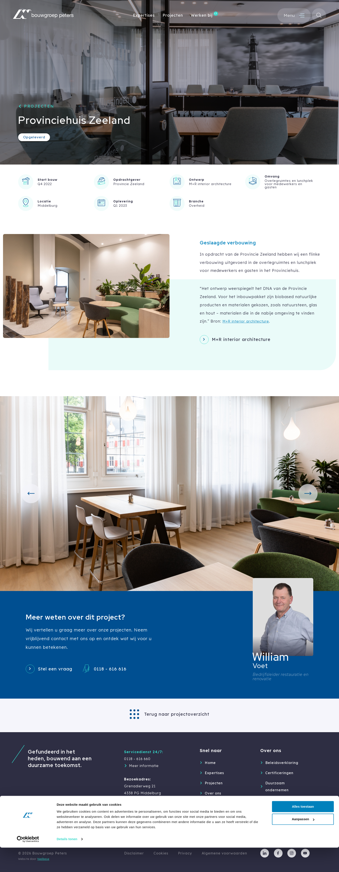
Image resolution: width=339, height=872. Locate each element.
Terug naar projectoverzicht (177, 715)
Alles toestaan (303, 831)
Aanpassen (303, 844)
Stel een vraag (57, 670)
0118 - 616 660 (137, 759)
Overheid (197, 205)
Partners (273, 810)
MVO (269, 800)
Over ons (213, 793)
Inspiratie (214, 813)
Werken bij (202, 15)
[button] (32, 494)
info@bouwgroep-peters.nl (148, 807)
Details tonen (67, 863)
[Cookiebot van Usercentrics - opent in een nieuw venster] (28, 863)
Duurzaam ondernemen (277, 786)
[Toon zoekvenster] (318, 15)
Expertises (144, 15)
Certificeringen (279, 773)
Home (210, 763)
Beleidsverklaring (281, 763)
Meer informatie (144, 766)
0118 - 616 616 (116, 670)
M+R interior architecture (247, 320)
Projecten (173, 15)
